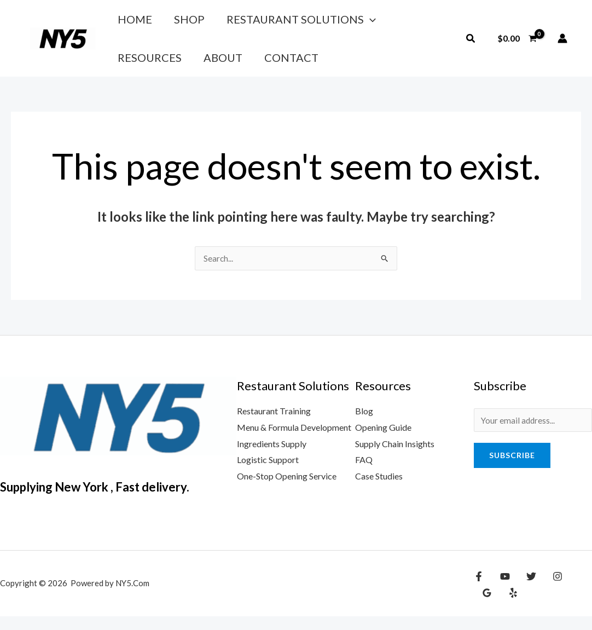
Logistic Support (268, 473)
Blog (364, 424)
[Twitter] (526, 590)
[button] (471, 45)
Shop (174, 22)
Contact (190, 67)
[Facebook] (479, 590)
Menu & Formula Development (294, 441)
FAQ (364, 473)
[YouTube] (502, 590)
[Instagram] (549, 590)
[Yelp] (486, 606)
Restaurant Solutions (276, 22)
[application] (345, 22)
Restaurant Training (274, 424)
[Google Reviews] (573, 590)
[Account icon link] (562, 45)
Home (129, 22)
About (131, 67)
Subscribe (512, 470)
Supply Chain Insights (394, 457)
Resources (395, 22)
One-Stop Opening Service (286, 489)
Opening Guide (383, 441)
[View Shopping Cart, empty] (516, 45)
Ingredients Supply (271, 457)
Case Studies (379, 489)
